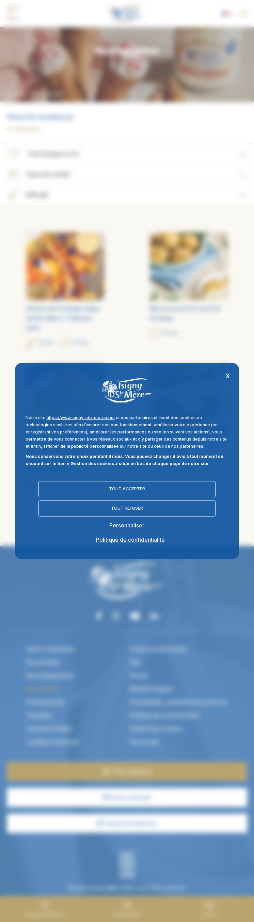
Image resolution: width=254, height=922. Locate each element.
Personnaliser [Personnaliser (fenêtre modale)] (126, 525)
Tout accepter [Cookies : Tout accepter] (127, 488)
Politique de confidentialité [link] (130, 539)
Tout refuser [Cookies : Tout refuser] (127, 508)
